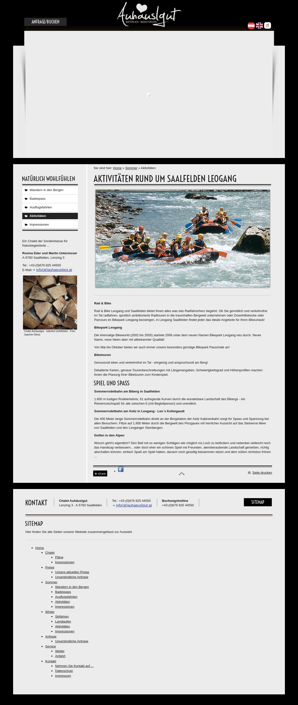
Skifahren (62, 616)
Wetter (59, 651)
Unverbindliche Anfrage (71, 577)
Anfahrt (60, 656)
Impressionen (39, 224)
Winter (50, 612)
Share (100, 473)
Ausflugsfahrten (41, 207)
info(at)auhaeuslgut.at (54, 270)
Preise (49, 567)
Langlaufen (63, 621)
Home (117, 168)
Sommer (131, 168)
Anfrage (51, 636)
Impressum (63, 676)
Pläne (59, 557)
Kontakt (50, 661)
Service (50, 646)
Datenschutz (64, 671)
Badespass (37, 198)
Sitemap (257, 502)
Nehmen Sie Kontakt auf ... (74, 666)
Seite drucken (262, 472)
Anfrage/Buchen (45, 22)
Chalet (50, 552)
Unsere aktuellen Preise (72, 572)
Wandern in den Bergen (47, 190)
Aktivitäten (38, 216)
